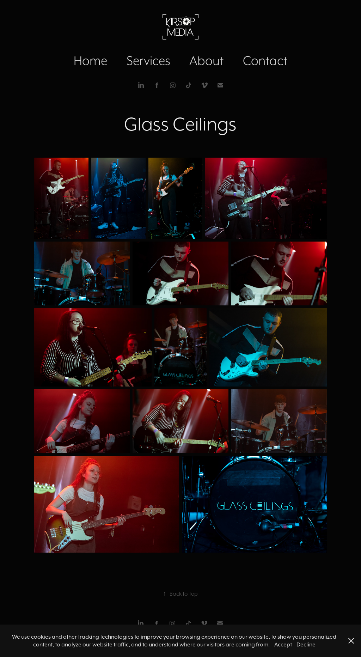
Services (148, 60)
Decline (306, 644)
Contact (265, 60)
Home (90, 60)
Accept (283, 644)
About (206, 60)
